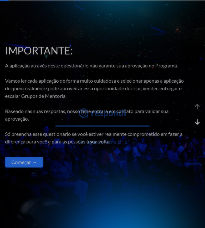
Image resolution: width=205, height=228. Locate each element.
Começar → (24, 162)
